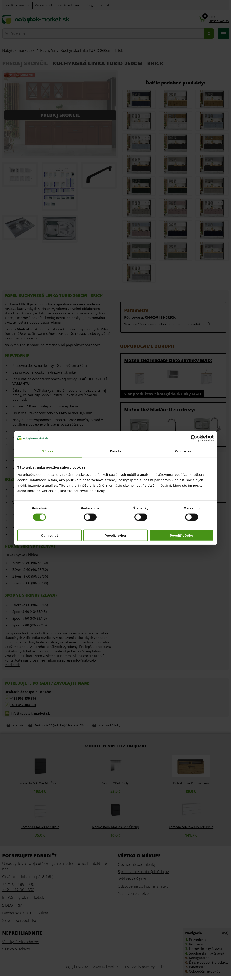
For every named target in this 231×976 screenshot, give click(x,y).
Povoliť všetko (181, 535)
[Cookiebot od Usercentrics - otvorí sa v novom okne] (194, 438)
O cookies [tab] (183, 451)
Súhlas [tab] (47, 451)
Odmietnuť (49, 535)
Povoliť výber (115, 535)
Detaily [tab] (115, 451)
